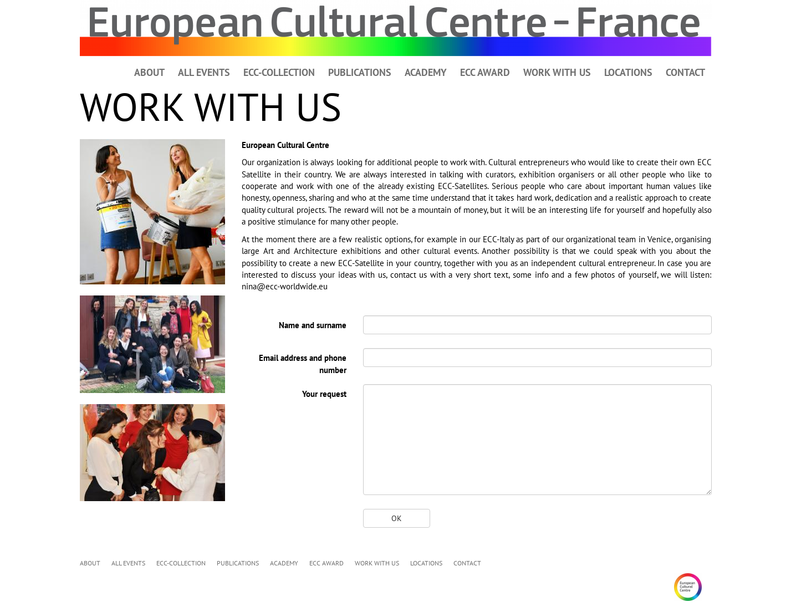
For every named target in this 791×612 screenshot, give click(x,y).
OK (396, 518)
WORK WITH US (557, 72)
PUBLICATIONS (359, 72)
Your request (324, 394)
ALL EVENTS (204, 72)
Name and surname (312, 325)
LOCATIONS (628, 72)
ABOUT (149, 72)
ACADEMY (426, 72)
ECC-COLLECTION (279, 72)
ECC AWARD (485, 72)
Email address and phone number (302, 364)
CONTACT (685, 72)
